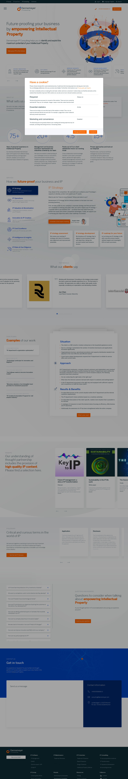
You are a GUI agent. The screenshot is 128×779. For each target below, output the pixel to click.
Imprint (89, 88)
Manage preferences (79, 132)
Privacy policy (81, 88)
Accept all (93, 132)
